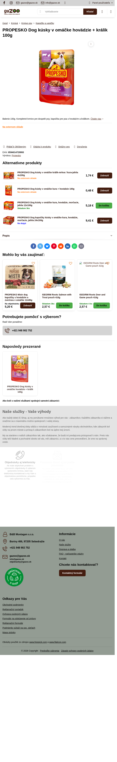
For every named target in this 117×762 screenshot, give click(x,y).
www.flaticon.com (57, 642)
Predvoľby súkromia (49, 651)
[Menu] (111, 12)
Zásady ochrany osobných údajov (77, 651)
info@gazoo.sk (17, 559)
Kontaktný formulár (72, 573)
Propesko (16, 155)
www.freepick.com (38, 642)
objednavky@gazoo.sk (20, 562)
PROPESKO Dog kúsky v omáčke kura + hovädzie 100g (45, 189)
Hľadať (90, 11)
